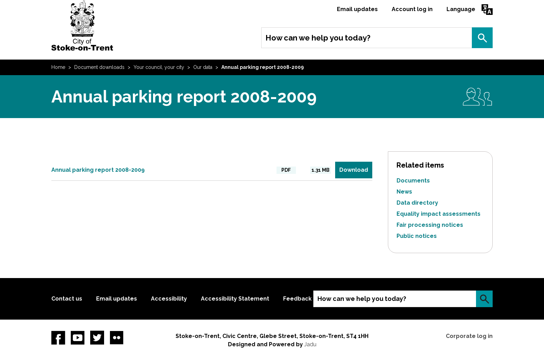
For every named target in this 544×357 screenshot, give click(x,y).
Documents (413, 180)
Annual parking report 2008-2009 (98, 170)
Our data (202, 67)
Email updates (357, 9)
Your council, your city (159, 67)
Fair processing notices (430, 225)
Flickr (117, 338)
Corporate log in (469, 336)
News (404, 191)
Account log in (412, 9)
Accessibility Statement (235, 298)
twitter (97, 338)
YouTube (78, 338)
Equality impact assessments (439, 214)
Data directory (417, 202)
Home (58, 67)
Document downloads (99, 67)
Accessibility (169, 298)
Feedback (297, 298)
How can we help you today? (318, 38)
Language (461, 9)
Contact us (66, 298)
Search (482, 37)
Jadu (310, 344)
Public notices (417, 236)
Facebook (58, 338)
